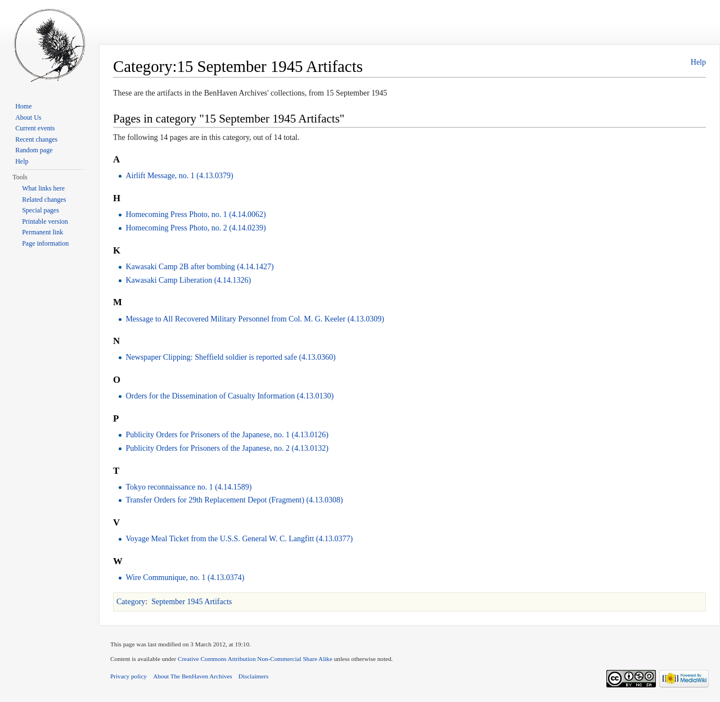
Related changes (44, 199)
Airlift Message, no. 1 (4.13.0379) (179, 175)
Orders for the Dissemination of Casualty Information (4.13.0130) (229, 396)
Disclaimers (253, 676)
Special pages (40, 210)
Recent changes (36, 139)
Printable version (45, 221)
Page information (45, 243)
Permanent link (42, 232)
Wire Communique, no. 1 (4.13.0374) (184, 577)
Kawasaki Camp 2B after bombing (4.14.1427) (199, 266)
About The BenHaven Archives (192, 676)
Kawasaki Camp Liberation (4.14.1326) (188, 280)
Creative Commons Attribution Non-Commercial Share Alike (255, 658)
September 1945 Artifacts (191, 601)
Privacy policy (128, 676)
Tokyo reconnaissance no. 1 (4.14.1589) (188, 487)
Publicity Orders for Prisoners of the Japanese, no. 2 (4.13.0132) (226, 448)
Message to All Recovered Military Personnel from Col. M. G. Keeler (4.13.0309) (254, 319)
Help (698, 62)
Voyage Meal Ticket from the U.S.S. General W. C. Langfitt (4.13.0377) (239, 539)
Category (130, 601)
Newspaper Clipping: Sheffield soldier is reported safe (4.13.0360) (230, 357)
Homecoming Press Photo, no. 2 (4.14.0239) (195, 228)
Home (23, 106)
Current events (35, 128)
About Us (28, 117)
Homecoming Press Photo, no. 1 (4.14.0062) (195, 214)
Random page (33, 150)
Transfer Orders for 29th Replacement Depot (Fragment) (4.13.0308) (234, 500)
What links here (43, 188)
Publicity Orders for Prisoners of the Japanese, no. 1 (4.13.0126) (226, 435)
